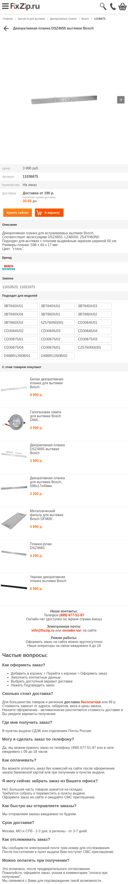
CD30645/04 (87, 331)
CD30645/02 (13, 331)
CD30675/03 (87, 339)
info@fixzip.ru (42, 630)
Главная (8, 18)
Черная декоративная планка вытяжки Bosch (48, 579)
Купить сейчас (18, 212)
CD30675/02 (50, 339)
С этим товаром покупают (21, 367)
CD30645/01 (87, 322)
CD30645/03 (50, 331)
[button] (121, 99)
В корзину (47, 212)
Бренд (7, 257)
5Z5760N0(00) (52, 322)
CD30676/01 (50, 347)
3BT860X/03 (13, 322)
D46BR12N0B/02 (54, 356)
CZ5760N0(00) (89, 347)
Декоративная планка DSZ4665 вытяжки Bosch (47, 449)
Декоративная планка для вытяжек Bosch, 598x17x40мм (47, 482)
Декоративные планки (63, 18)
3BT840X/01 (13, 306)
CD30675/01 (13, 339)
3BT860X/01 (50, 314)
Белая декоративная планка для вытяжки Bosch (46, 383)
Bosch (85, 18)
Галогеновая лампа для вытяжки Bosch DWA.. (45, 416)
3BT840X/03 (87, 306)
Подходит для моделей (19, 295)
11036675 (99, 18)
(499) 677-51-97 (71, 615)
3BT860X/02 (87, 314)
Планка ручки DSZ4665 (41, 546)
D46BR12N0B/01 (17, 356)
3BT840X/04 (13, 314)
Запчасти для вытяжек (31, 18)
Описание (9, 224)
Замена (7, 278)
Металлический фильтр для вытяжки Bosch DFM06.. (46, 515)
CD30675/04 (13, 347)
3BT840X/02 (50, 306)
